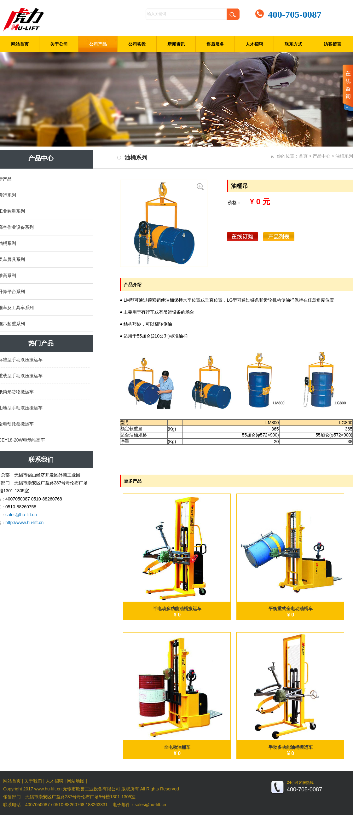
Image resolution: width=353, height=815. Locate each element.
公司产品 (98, 44)
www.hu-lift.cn (47, 788)
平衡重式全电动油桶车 (291, 608)
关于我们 (33, 780)
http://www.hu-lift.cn (24, 522)
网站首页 (20, 44)
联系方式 (293, 44)
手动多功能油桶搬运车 (291, 747)
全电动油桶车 (177, 747)
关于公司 (59, 44)
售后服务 (215, 44)
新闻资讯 (176, 44)
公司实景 (137, 44)
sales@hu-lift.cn (21, 514)
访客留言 (332, 44)
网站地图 (75, 780)
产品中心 (321, 156)
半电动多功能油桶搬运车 (177, 608)
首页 (303, 156)
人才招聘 (254, 44)
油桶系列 (344, 156)
